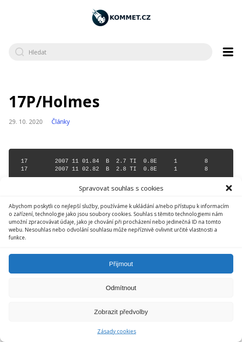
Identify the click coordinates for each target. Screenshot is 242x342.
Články (60, 121)
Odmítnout (121, 287)
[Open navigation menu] (228, 52)
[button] (229, 188)
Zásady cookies (116, 331)
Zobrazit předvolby (121, 311)
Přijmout (121, 263)
